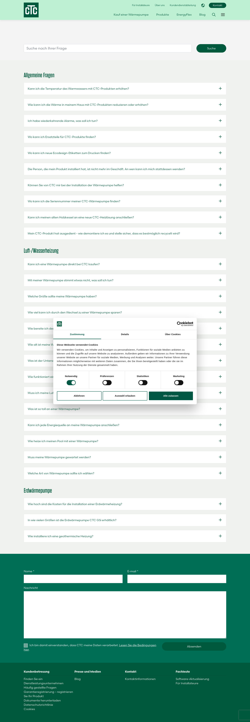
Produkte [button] (162, 14)
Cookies (29, 709)
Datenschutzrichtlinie (38, 705)
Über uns (160, 5)
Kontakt (217, 5)
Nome (28, 571)
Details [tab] (125, 334)
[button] (213, 14)
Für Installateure (141, 5)
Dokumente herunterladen (42, 700)
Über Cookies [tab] (173, 334)
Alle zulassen (170, 396)
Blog (202, 14)
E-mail (131, 571)
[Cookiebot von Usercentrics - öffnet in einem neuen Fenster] (179, 323)
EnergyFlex (184, 14)
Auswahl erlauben (125, 396)
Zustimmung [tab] (77, 334)
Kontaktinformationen (140, 679)
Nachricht (31, 588)
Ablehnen (79, 396)
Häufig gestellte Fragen (40, 687)
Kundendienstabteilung (183, 5)
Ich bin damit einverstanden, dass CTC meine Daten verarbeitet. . (90, 647)
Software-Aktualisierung (192, 679)
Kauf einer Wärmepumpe (131, 14)
